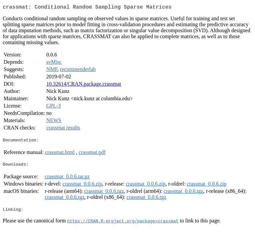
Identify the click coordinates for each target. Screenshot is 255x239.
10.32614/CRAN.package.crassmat (83, 85)
